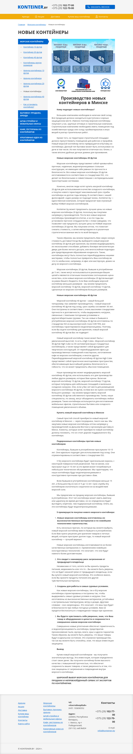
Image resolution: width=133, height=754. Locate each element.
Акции (41, 16)
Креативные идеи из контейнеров (31, 138)
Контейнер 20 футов (32, 52)
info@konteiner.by (106, 730)
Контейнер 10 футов (32, 47)
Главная (21, 24)
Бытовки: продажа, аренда (30, 114)
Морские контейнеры (36, 24)
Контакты (103, 16)
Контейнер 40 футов (32, 57)
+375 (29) (63, 5)
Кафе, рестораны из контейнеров (30, 130)
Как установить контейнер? (30, 105)
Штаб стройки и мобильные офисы (30, 122)
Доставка (55, 16)
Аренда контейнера (32, 78)
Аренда (25, 16)
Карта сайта (24, 723)
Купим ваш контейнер (79, 16)
